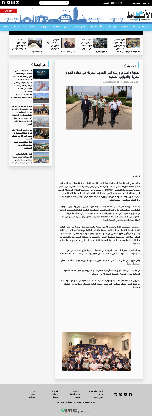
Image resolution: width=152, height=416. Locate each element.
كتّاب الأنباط (96, 27)
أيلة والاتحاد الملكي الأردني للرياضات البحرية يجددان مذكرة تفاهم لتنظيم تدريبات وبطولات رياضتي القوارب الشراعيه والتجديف (30, 159)
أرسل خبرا (136, 2)
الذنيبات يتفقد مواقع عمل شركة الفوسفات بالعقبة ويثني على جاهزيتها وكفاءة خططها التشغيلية (21, 110)
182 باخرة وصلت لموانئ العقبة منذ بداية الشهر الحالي (22, 120)
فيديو (16, 27)
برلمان (67, 27)
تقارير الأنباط (80, 27)
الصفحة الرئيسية (141, 27)
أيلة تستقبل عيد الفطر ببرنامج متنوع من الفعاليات (23, 144)
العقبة (131, 65)
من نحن (146, 2)
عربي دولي (111, 27)
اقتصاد (56, 27)
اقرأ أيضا (40, 64)
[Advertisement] (99, 153)
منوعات (6, 27)
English (8, 11)
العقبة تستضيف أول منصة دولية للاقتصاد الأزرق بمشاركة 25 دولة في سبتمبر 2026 (22, 74)
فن (24, 27)
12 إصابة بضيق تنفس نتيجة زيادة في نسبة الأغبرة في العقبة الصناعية (23, 86)
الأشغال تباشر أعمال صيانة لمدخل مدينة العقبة (21, 95)
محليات (124, 27)
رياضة (32, 27)
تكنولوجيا (44, 27)
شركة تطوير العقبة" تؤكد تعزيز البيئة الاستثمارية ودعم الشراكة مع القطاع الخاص (22, 134)
